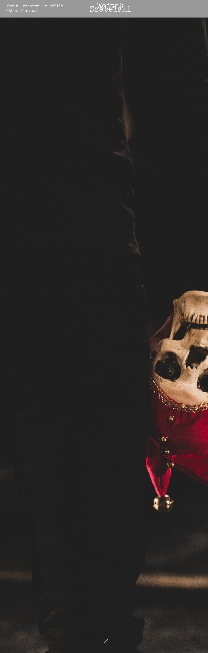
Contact (29, 10)
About (12, 5)
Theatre (30, 5)
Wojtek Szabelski (110, 7)
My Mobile (52, 5)
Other (12, 10)
